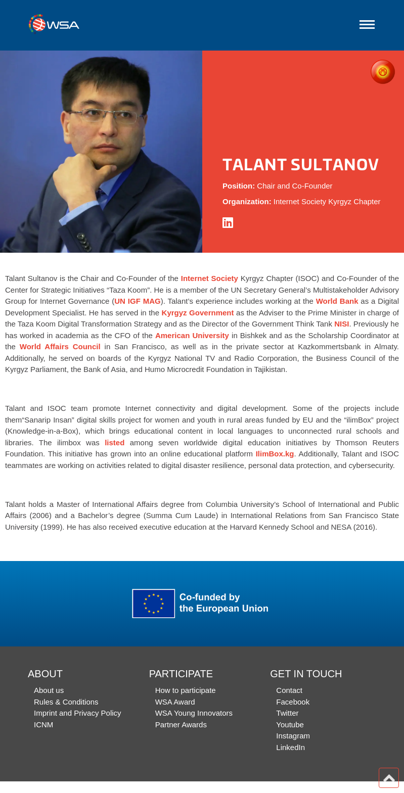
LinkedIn (290, 747)
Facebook (292, 701)
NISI (341, 323)
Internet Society (209, 278)
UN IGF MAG (137, 301)
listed (114, 442)
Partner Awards (181, 724)
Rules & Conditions (66, 701)
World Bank (337, 301)
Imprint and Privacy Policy (77, 713)
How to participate (185, 690)
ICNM (43, 724)
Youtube (290, 724)
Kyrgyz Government (198, 312)
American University (192, 335)
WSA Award (175, 701)
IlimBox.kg (275, 453)
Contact (289, 690)
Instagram (293, 735)
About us (49, 690)
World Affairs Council (60, 346)
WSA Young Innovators (194, 713)
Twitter (287, 713)
